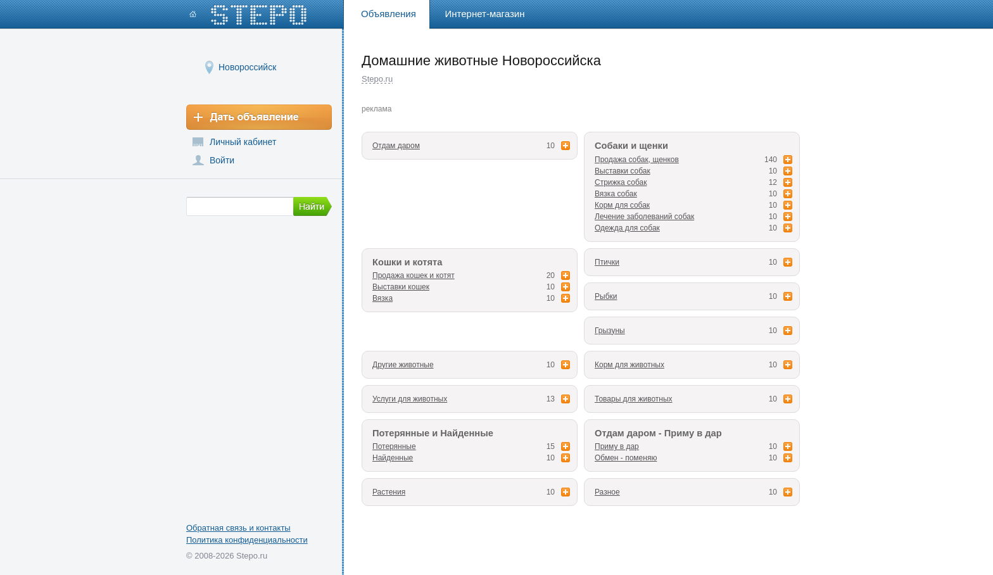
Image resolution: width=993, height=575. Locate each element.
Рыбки (606, 296)
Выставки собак (622, 171)
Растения (388, 492)
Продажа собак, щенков (637, 159)
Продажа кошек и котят (413, 275)
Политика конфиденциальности (247, 540)
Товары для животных (634, 399)
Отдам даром (396, 145)
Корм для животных (629, 364)
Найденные (392, 457)
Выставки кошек (400, 286)
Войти (222, 160)
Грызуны (610, 330)
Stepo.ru (377, 79)
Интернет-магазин (485, 13)
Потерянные (394, 446)
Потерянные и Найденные (432, 433)
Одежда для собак (627, 228)
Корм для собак (622, 205)
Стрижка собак (621, 182)
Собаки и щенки (631, 146)
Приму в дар (617, 446)
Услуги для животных (409, 399)
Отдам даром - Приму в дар (658, 433)
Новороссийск (247, 66)
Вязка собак (616, 193)
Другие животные (403, 364)
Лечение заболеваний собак (644, 216)
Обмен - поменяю (626, 457)
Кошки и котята (407, 262)
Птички (607, 262)
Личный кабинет (243, 142)
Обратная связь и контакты (238, 528)
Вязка (382, 298)
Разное (607, 492)
